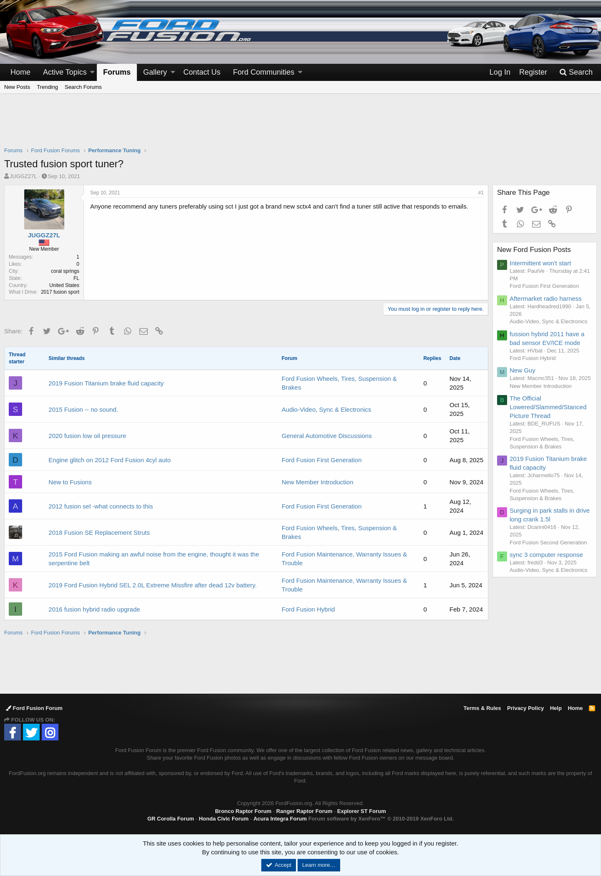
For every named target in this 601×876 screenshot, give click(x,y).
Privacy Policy (525, 708)
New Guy (522, 370)
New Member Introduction (318, 482)
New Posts (17, 87)
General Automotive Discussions (327, 435)
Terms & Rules (482, 708)
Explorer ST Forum (361, 811)
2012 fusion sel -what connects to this (100, 506)
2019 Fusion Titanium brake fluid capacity (106, 383)
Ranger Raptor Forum (304, 811)
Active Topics (65, 72)
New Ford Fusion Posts (534, 250)
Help (556, 708)
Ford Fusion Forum (34, 708)
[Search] (576, 72)
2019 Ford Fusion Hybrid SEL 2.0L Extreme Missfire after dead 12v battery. (152, 585)
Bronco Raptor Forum (243, 811)
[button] (92, 72)
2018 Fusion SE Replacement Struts (99, 532)
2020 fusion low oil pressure (87, 435)
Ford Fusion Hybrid (308, 609)
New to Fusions (69, 482)
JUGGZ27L (23, 176)
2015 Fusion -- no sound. (83, 409)
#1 (481, 193)
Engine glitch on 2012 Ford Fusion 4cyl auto (109, 459)
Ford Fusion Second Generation (548, 542)
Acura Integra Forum (280, 819)
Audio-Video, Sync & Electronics (326, 409)
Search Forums (83, 87)
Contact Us (201, 72)
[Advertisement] (300, 125)
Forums (117, 72)
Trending (47, 87)
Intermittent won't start (540, 263)
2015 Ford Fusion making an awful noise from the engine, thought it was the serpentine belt (153, 558)
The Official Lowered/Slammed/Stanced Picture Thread (548, 407)
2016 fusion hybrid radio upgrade (94, 609)
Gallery (155, 72)
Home (20, 72)
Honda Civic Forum (223, 819)
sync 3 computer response (546, 554)
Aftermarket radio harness (546, 298)
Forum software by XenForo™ (381, 819)
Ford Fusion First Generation (322, 459)
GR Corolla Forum (170, 819)
